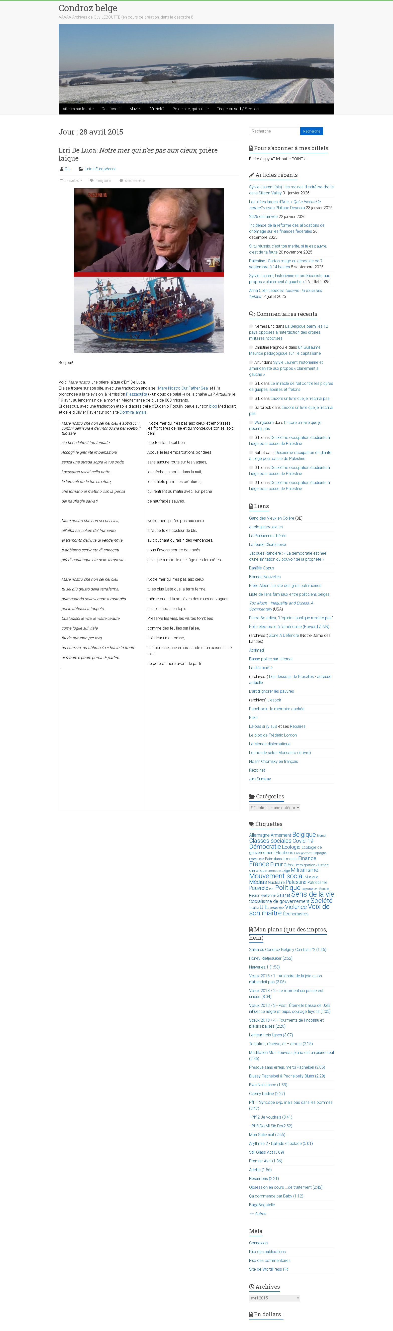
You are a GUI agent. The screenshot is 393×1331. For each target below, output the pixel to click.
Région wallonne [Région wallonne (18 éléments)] (262, 895)
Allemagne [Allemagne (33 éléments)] (259, 835)
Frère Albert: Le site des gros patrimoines (285, 585)
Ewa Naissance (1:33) (268, 1084)
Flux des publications (267, 1251)
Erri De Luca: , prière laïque (138, 154)
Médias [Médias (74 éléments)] (258, 882)
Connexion (258, 1243)
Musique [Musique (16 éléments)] (311, 877)
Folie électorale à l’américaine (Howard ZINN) (289, 626)
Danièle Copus (261, 568)
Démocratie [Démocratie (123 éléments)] (265, 846)
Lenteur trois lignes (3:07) (271, 1035)
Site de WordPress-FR (268, 1269)
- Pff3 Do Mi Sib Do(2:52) (270, 1126)
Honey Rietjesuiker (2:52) (270, 958)
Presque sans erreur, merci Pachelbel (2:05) (287, 1067)
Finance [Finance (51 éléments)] (307, 858)
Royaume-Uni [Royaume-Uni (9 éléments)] (310, 889)
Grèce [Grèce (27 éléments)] (289, 864)
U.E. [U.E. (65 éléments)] (264, 907)
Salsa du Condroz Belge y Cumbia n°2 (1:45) (287, 949)
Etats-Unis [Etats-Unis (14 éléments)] (256, 859)
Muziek (136, 108)
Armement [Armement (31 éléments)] (281, 835)
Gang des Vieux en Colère (271, 518)
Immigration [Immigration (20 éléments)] (305, 865)
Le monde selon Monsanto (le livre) (280, 752)
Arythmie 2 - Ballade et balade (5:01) (281, 1143)
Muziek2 (157, 108)
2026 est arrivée (263, 216)
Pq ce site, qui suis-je (190, 108)
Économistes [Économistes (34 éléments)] (296, 913)
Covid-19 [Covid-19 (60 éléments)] (303, 841)
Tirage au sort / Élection (238, 108)
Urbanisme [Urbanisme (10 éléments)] (277, 908)
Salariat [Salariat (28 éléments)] (283, 895)
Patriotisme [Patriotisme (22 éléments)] (317, 882)
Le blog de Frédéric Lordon (273, 735)
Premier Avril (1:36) (265, 1161)
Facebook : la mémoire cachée (277, 708)
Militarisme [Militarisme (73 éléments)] (304, 870)
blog (213, 406)
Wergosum (264, 422)
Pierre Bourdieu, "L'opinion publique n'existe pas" (291, 618)
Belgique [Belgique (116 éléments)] (304, 834)
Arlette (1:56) (260, 1169)
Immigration (103, 181)
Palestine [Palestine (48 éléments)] (296, 882)
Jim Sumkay (260, 779)
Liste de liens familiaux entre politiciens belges (289, 594)
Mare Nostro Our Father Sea (183, 388)
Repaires (298, 726)
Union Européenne (101, 169)
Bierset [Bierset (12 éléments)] (321, 835)
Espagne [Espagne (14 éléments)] (320, 853)
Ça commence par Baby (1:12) (276, 1196)
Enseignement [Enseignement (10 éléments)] (303, 853)
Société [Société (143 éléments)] (322, 900)
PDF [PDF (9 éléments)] (271, 889)
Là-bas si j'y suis (263, 726)
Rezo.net (257, 770)
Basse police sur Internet (271, 659)
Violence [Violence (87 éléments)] (296, 906)
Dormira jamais (133, 412)
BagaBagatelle (262, 1204)
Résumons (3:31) (264, 1178)
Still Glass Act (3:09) (266, 1152)
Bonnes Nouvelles (265, 576)
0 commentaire (131, 181)
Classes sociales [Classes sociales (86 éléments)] (270, 840)
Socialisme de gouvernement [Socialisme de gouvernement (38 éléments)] (279, 901)
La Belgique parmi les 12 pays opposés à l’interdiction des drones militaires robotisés (288, 332)
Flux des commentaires (269, 1260)
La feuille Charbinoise (267, 544)
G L (67, 169)
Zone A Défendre (284, 635)
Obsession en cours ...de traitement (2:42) (286, 1187)
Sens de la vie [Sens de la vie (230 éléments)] (312, 894)
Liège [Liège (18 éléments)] (286, 871)
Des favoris (112, 108)
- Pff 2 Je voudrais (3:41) (270, 1117)
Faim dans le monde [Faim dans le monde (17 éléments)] (281, 859)
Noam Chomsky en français (273, 761)
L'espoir (274, 700)
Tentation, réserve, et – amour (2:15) (281, 1043)
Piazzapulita (136, 394)
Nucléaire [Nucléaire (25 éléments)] (276, 882)
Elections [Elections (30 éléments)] (284, 852)
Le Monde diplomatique (269, 744)
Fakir (253, 717)
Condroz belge (88, 8)
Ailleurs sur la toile (78, 108)
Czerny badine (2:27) (267, 1093)
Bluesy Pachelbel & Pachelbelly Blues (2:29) (287, 1076)
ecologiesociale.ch (266, 527)
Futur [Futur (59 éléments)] (276, 864)
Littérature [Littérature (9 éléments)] (274, 871)
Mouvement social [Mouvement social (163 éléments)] (276, 876)
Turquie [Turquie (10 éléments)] (254, 908)
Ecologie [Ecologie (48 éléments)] (291, 847)
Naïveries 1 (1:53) (264, 967)
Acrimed (256, 650)
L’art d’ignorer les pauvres (271, 691)
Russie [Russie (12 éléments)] (324, 889)
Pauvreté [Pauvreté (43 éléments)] (258, 888)
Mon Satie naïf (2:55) (267, 1134)
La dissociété (261, 667)
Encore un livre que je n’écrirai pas (300, 398)
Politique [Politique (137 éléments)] (288, 887)
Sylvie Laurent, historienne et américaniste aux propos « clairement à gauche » (286, 368)
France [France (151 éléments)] (259, 864)
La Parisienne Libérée (267, 535)
